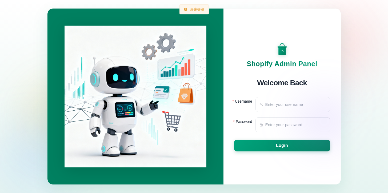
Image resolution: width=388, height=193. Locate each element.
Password (244, 121)
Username (243, 101)
